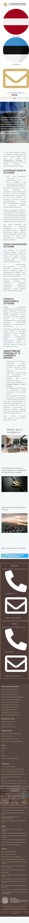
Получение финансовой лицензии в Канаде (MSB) (14, 807)
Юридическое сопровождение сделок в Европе (14, 869)
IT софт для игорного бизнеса (9, 833)
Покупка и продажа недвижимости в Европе (13, 859)
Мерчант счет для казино (8, 736)
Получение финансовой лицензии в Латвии (13, 805)
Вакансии (4, 748)
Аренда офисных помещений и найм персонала (14, 889)
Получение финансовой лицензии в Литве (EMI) (14, 802)
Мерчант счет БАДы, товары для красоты (12, 741)
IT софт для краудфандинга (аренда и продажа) (14, 839)
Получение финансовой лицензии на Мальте (13, 796)
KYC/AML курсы (5, 872)
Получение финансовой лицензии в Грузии (13, 810)
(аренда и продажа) (21, 833)
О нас (3, 753)
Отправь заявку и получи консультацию (14, 555)
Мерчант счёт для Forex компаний (10, 738)
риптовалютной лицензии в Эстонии (17, 783)
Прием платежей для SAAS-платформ (11, 844)
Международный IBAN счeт (9, 721)
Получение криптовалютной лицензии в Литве (14, 780)
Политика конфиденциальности (10, 758)
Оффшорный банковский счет (9, 726)
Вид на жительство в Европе (9, 851)
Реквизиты (4, 755)
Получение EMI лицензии (8, 766)
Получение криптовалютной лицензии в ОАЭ (13, 774)
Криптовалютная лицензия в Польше (11, 785)
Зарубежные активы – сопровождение (11, 856)
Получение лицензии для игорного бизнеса (13, 769)
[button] (14, 98)
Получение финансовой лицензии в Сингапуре (14, 791)
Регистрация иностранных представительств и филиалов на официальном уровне (14, 470)
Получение (4, 771)
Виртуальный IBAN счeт (8, 724)
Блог (3, 750)
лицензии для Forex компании (15, 771)
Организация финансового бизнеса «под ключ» (14, 879)
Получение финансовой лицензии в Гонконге (13, 788)
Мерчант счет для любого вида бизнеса (12, 733)
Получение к (5, 783)
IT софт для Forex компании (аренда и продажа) (14, 842)
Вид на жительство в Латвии (13, 548)
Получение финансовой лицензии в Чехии (12, 793)
